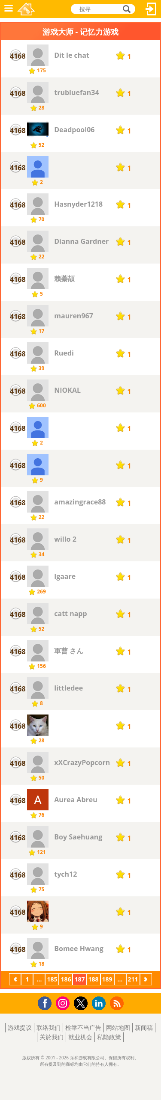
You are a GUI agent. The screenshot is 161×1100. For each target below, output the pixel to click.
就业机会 (80, 1037)
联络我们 (48, 1027)
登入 (151, 9)
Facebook (47, 1002)
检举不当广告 (83, 1027)
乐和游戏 (26, 9)
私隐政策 (109, 1037)
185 (52, 979)
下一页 (146, 980)
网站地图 (118, 1027)
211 (133, 979)
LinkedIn (100, 1003)
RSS (117, 1003)
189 (107, 979)
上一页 (15, 980)
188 (93, 979)
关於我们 (51, 1037)
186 (66, 979)
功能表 (8, 9)
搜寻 (125, 9)
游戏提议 (20, 1027)
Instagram (64, 1002)
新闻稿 (144, 1027)
